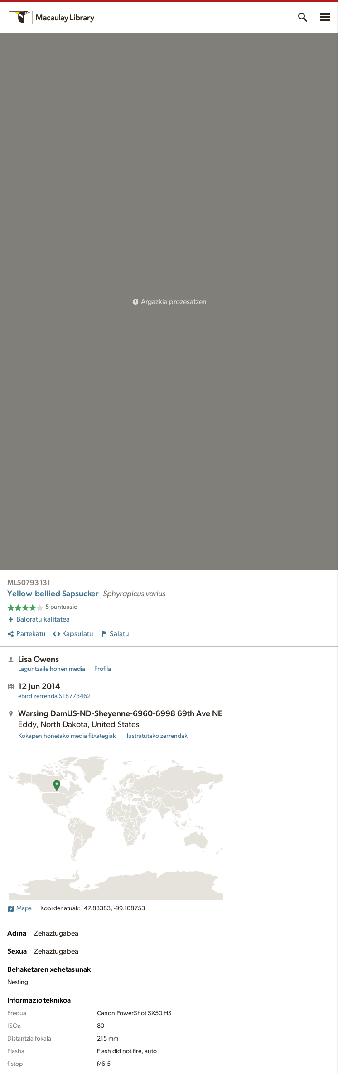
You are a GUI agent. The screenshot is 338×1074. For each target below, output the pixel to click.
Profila (102, 669)
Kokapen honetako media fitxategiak (67, 736)
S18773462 (54, 696)
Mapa (19, 908)
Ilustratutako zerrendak (156, 736)
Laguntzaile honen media (51, 669)
